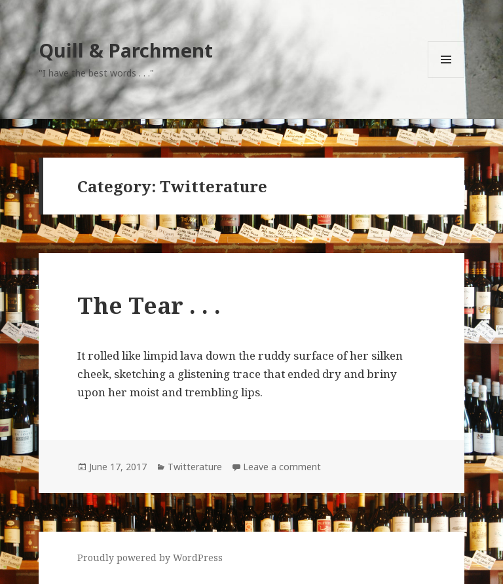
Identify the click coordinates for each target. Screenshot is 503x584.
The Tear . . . (149, 305)
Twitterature (195, 466)
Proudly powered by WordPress (150, 557)
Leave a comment (282, 466)
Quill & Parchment (126, 50)
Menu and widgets (446, 77)
